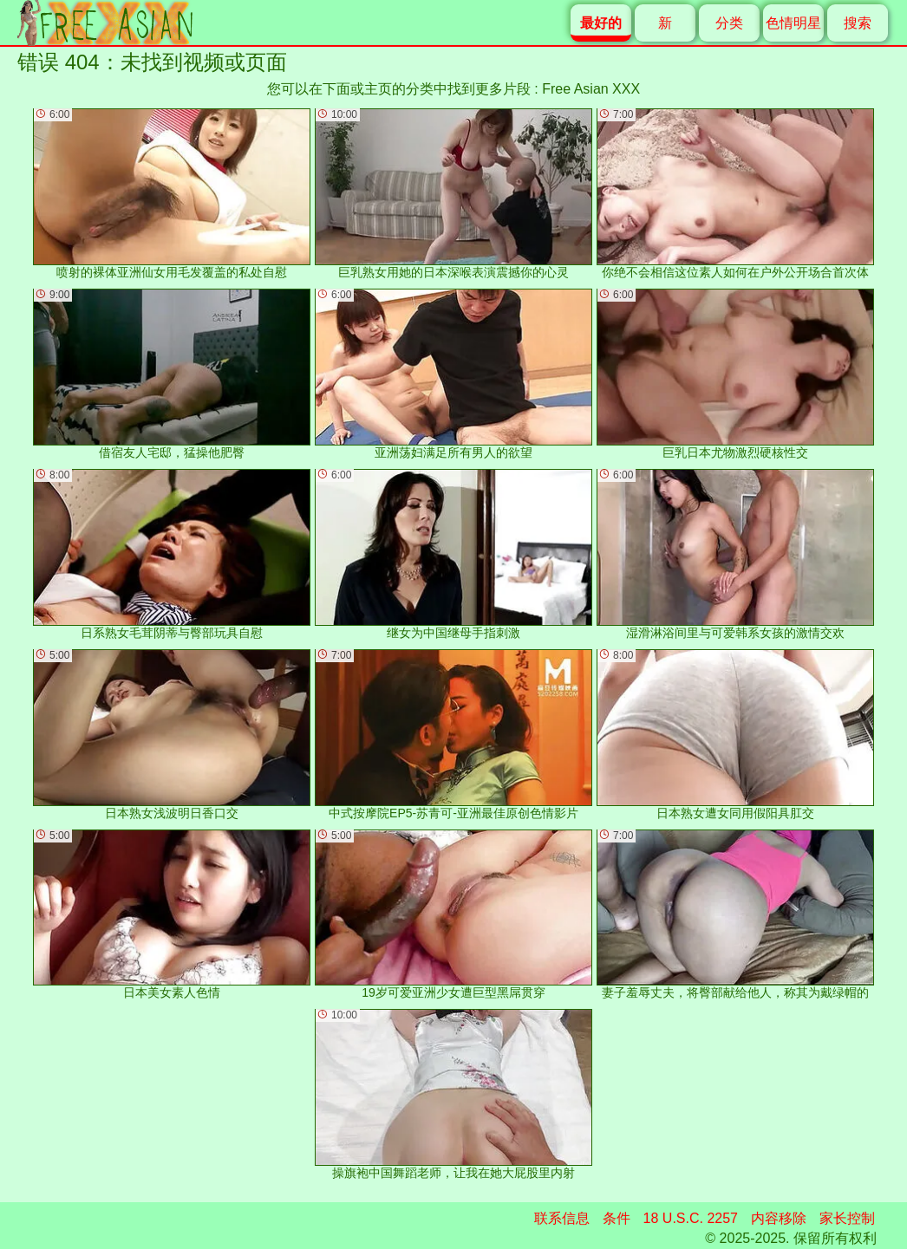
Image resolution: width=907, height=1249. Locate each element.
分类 (729, 23)
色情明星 (793, 23)
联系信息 (562, 1218)
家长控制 (847, 1218)
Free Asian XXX (591, 88)
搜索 (857, 23)
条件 (616, 1218)
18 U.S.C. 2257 (690, 1218)
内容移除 (778, 1218)
